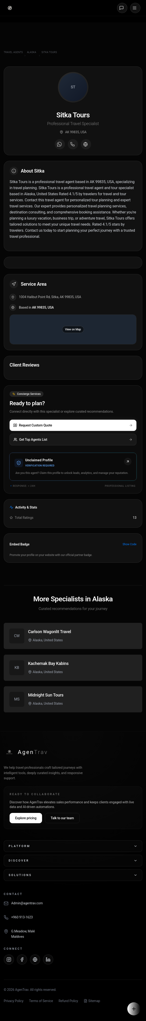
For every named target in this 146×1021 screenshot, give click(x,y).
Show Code (129, 544)
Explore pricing (25, 818)
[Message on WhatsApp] (60, 144)
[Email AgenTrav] (73, 906)
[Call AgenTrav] (73, 920)
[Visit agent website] (86, 144)
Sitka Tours (49, 52)
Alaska (31, 52)
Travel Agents (13, 52)
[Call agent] (73, 144)
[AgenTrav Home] (26, 752)
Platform (73, 846)
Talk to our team (62, 818)
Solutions (73, 875)
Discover (73, 860)
